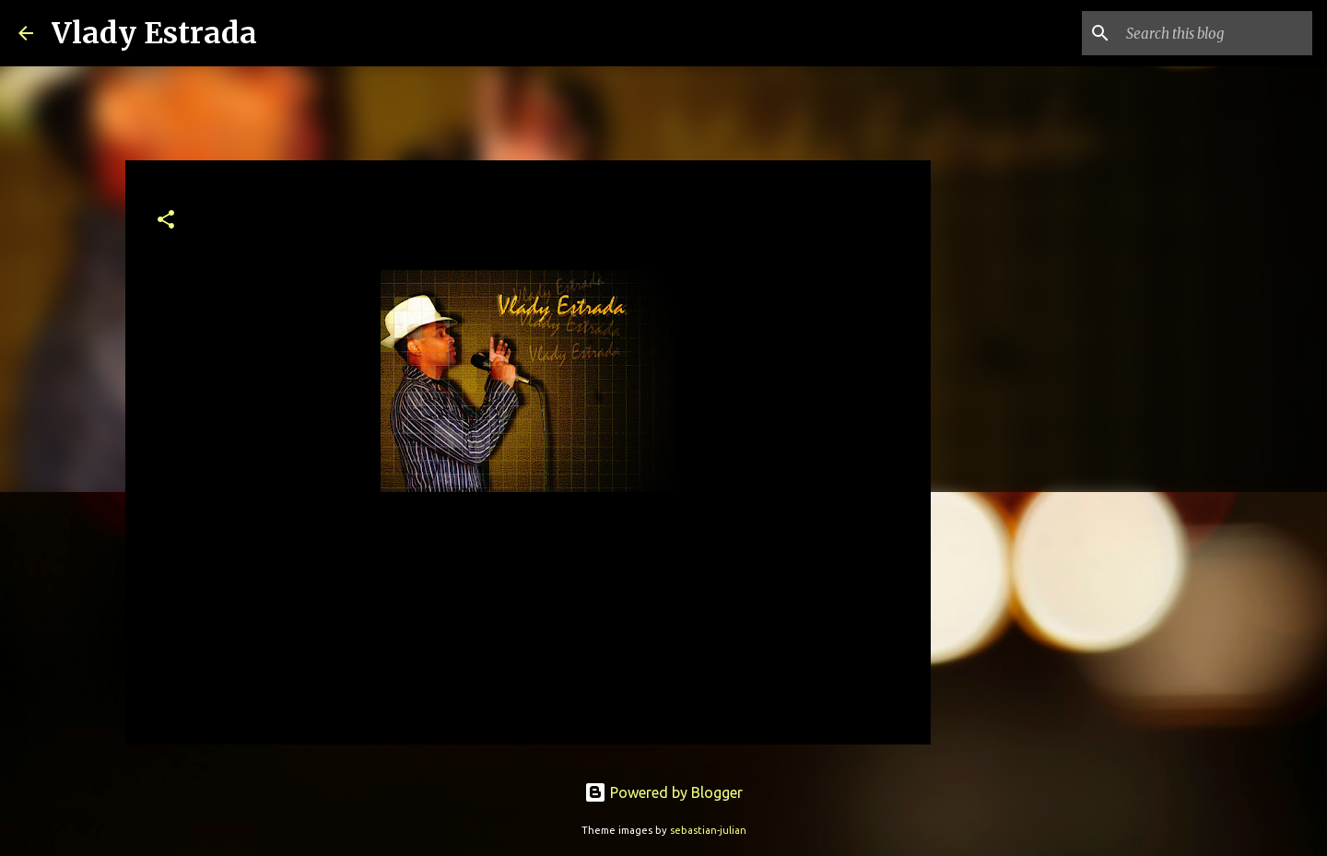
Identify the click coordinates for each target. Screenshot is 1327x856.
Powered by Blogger (663, 792)
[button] (166, 220)
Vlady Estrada (154, 33)
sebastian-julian (708, 830)
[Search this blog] (1215, 33)
